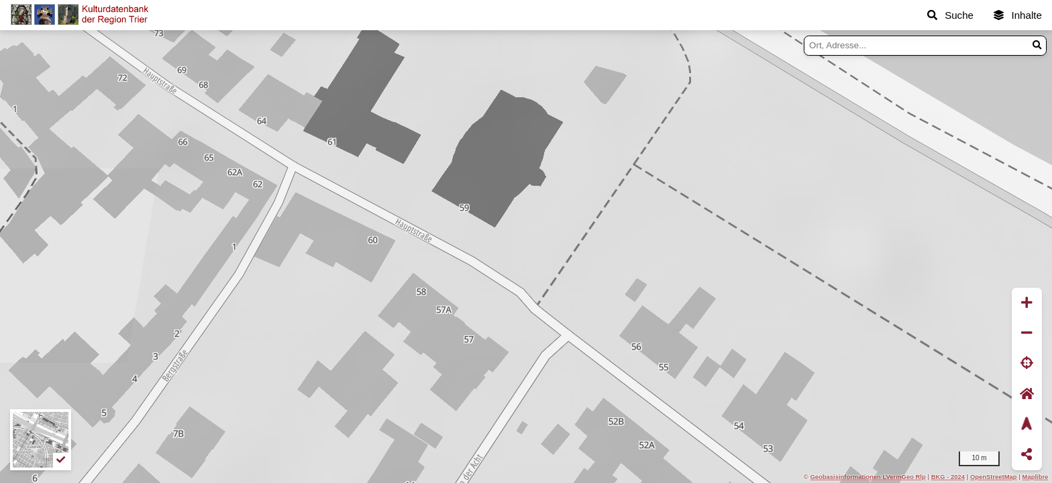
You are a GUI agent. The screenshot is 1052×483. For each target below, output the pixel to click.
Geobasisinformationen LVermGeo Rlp (867, 476)
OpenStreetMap (993, 476)
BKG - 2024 (948, 476)
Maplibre (1035, 476)
